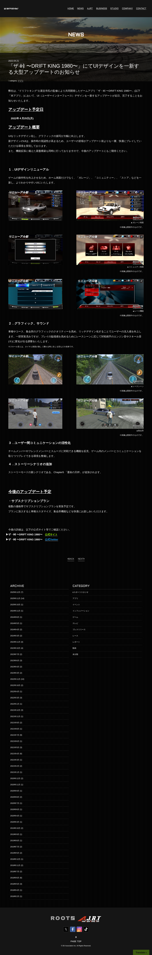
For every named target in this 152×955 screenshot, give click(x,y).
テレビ (75, 623)
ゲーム (75, 617)
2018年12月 (15, 859)
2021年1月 (14, 772)
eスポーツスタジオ (80, 592)
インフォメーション (81, 611)
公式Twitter (51, 539)
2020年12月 (15, 778)
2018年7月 (14, 871)
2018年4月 (14, 890)
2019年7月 (14, 847)
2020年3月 (14, 822)
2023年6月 (14, 660)
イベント (76, 605)
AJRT (90, 8)
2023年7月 (14, 654)
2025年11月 (15, 598)
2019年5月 (14, 853)
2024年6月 (14, 617)
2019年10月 (15, 828)
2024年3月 (14, 636)
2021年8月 (14, 729)
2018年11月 (15, 865)
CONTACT (141, 8)
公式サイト (51, 534)
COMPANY (127, 8)
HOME (71, 8)
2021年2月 (14, 766)
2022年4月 (14, 691)
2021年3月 (14, 760)
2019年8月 (14, 840)
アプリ (20, 81)
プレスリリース (79, 629)
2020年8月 (14, 797)
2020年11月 (15, 785)
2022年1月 (14, 704)
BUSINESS (101, 8)
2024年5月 (14, 623)
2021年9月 (14, 723)
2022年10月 (15, 685)
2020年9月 (14, 791)
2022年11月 (15, 679)
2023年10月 (15, 648)
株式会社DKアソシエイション (11, 8)
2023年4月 (14, 667)
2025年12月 (15, 592)
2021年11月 (15, 716)
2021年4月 (14, 754)
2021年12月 (15, 710)
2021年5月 (14, 747)
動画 (74, 648)
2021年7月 (14, 735)
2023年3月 (14, 673)
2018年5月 (14, 884)
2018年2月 (14, 896)
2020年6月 (14, 809)
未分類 (75, 654)
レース (75, 636)
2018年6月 (14, 878)
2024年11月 (15, 611)
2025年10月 (15, 605)
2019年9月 (14, 834)
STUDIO (114, 8)
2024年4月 (14, 629)
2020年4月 (14, 816)
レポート (76, 642)
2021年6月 (14, 741)
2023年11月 (15, 642)
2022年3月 (14, 698)
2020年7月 (14, 803)
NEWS (80, 8)
